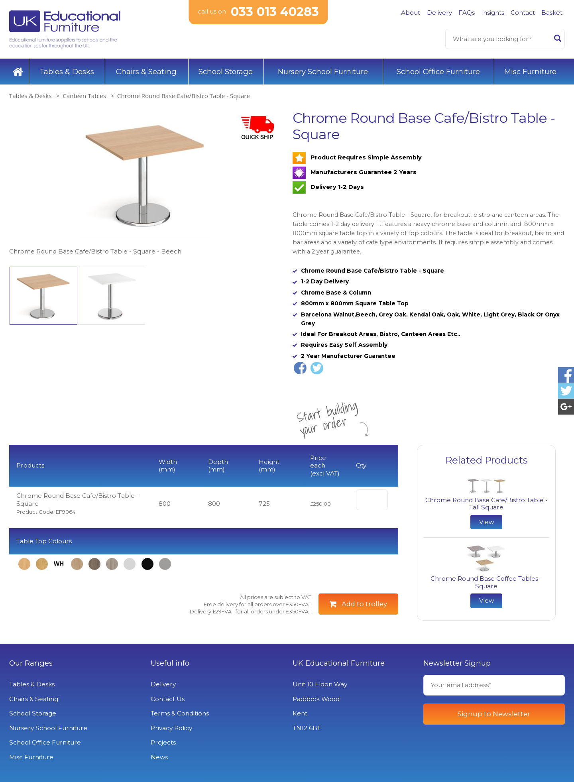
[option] (145, 183)
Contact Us (168, 699)
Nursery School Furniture (323, 71)
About (410, 12)
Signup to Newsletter (494, 714)
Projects (163, 742)
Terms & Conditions (180, 713)
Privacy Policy (171, 728)
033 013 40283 (275, 11)
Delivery (439, 12)
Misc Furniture (530, 71)
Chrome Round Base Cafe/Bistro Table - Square (183, 96)
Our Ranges (31, 663)
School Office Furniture (438, 71)
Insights (492, 12)
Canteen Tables (84, 96)
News (159, 757)
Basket (551, 12)
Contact (523, 12)
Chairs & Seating (146, 71)
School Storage (226, 71)
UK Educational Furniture (339, 663)
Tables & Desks (66, 71)
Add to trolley (364, 604)
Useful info (170, 663)
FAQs (466, 12)
